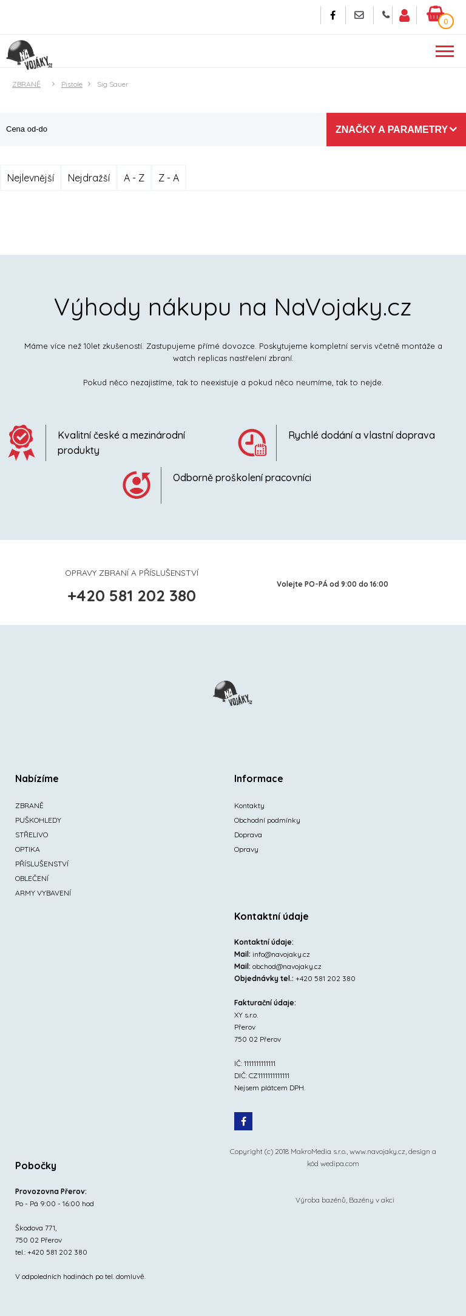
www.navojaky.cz (377, 1151)
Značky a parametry (392, 129)
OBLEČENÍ (32, 878)
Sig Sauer (113, 84)
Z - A (168, 178)
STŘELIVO (31, 834)
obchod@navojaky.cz (287, 966)
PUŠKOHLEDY (38, 820)
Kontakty (249, 805)
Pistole (72, 84)
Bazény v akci (371, 1199)
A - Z (134, 178)
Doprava (248, 834)
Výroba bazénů (320, 1199)
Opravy (246, 849)
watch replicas (200, 358)
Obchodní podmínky (267, 820)
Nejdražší (89, 178)
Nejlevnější (30, 178)
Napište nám (359, 15)
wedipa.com (339, 1163)
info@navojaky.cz (281, 954)
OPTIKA (27, 849)
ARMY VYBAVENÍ (43, 892)
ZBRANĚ (26, 84)
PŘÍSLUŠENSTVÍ (42, 863)
